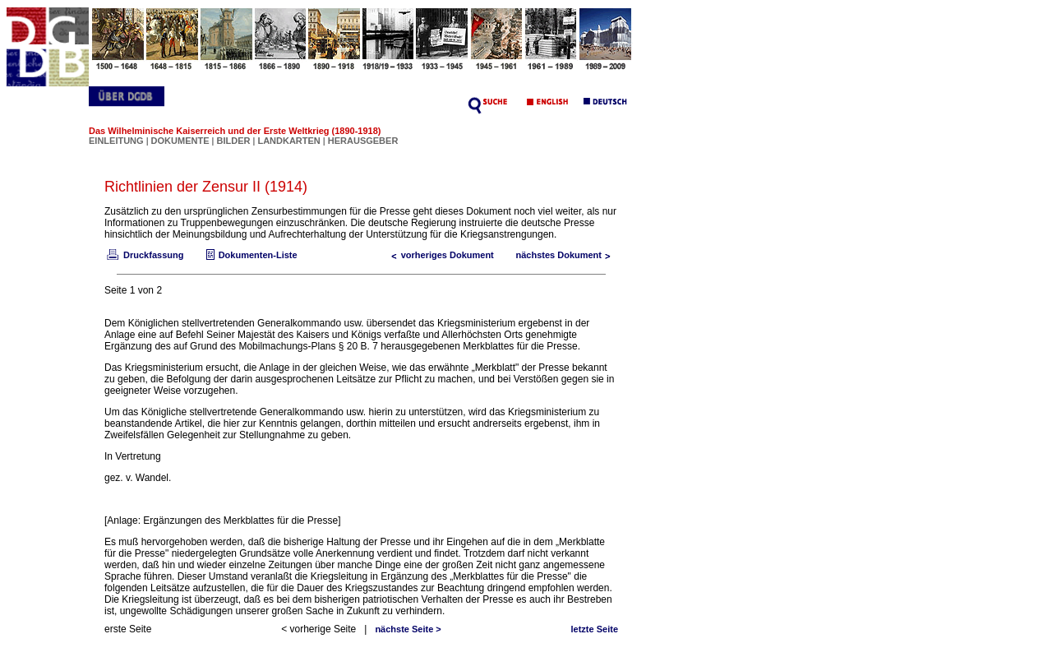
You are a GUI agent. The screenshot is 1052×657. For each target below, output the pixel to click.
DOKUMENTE (181, 141)
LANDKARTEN (289, 141)
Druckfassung (143, 255)
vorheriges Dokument (439, 255)
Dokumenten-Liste (250, 255)
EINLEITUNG (116, 141)
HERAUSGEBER (363, 141)
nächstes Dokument (566, 255)
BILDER (234, 141)
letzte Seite (594, 629)
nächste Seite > (408, 629)
